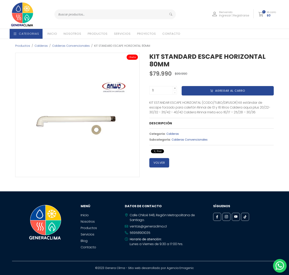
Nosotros (72, 33)
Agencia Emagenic (180, 268)
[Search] (111, 14)
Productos (98, 33)
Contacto (171, 33)
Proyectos (146, 33)
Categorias (26, 33)
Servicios (122, 33)
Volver (159, 163)
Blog (84, 240)
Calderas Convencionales (71, 46)
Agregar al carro (227, 91)
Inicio (52, 33)
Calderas (41, 46)
